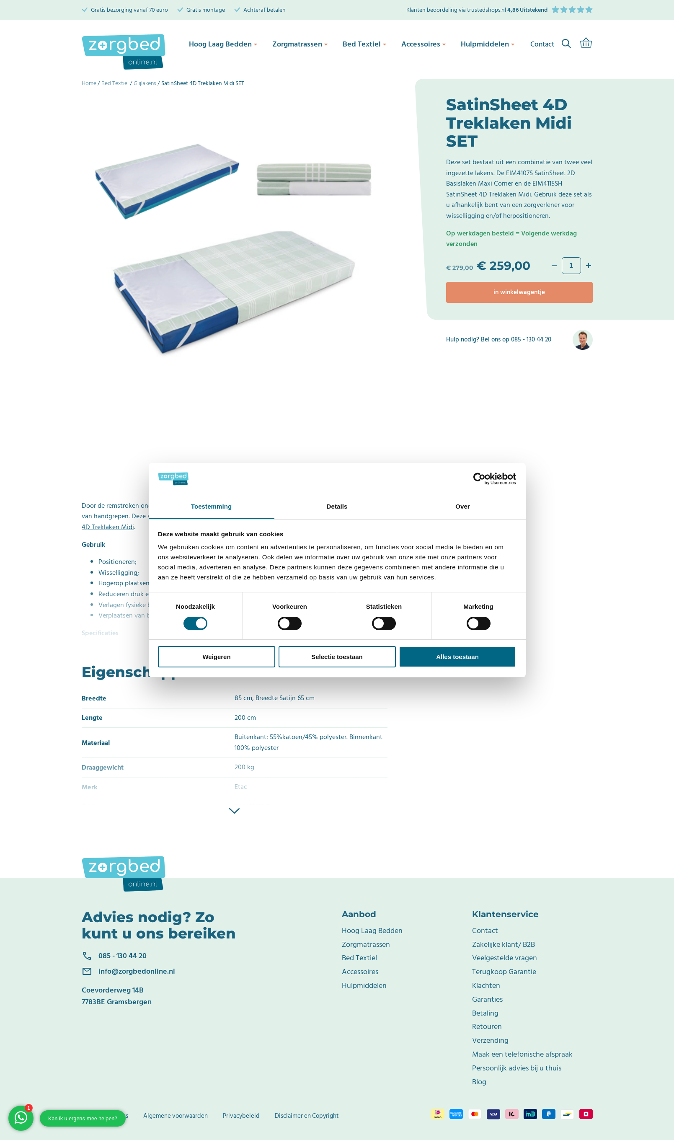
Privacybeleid (241, 1116)
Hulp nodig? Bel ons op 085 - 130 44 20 (498, 340)
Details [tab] (337, 506)
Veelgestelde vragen (504, 958)
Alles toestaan (457, 656)
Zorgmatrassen (298, 44)
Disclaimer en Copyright (307, 1116)
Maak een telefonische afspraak (522, 1054)
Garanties (487, 999)
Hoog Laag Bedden (221, 44)
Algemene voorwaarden (175, 1116)
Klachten (486, 986)
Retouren (487, 1027)
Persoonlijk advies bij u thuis (516, 1068)
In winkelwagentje (519, 292)
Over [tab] (462, 506)
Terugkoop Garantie (504, 972)
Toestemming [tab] (211, 506)
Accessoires (422, 44)
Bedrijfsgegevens (105, 1116)
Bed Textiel (363, 44)
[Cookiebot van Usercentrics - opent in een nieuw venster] (479, 479)
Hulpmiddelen (486, 44)
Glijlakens (145, 83)
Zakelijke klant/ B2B (503, 944)
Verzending (490, 1040)
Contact (485, 931)
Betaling (485, 1013)
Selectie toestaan (337, 656)
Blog (479, 1082)
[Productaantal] (571, 265)
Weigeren (216, 656)
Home (89, 83)
